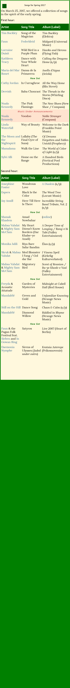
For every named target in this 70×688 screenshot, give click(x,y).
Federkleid (28, 41)
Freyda (5, 283)
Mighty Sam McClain (10, 230)
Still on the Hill (11, 307)
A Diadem (48, 184)
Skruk (5, 252)
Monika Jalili (9, 244)
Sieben (5, 338)
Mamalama (8, 148)
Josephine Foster (7, 185)
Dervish (6, 91)
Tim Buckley (9, 33)
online (47, 217)
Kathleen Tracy (7, 60)
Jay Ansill (7, 200)
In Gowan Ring (10, 340)
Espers (5, 192)
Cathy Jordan (10, 83)
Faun (4, 41)
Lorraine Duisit (7, 51)
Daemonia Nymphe (8, 348)
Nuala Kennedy (7, 105)
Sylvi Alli (6, 157)
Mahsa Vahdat (10, 225)
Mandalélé (8, 295)
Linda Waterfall (7, 126)
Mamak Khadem (6, 218)
